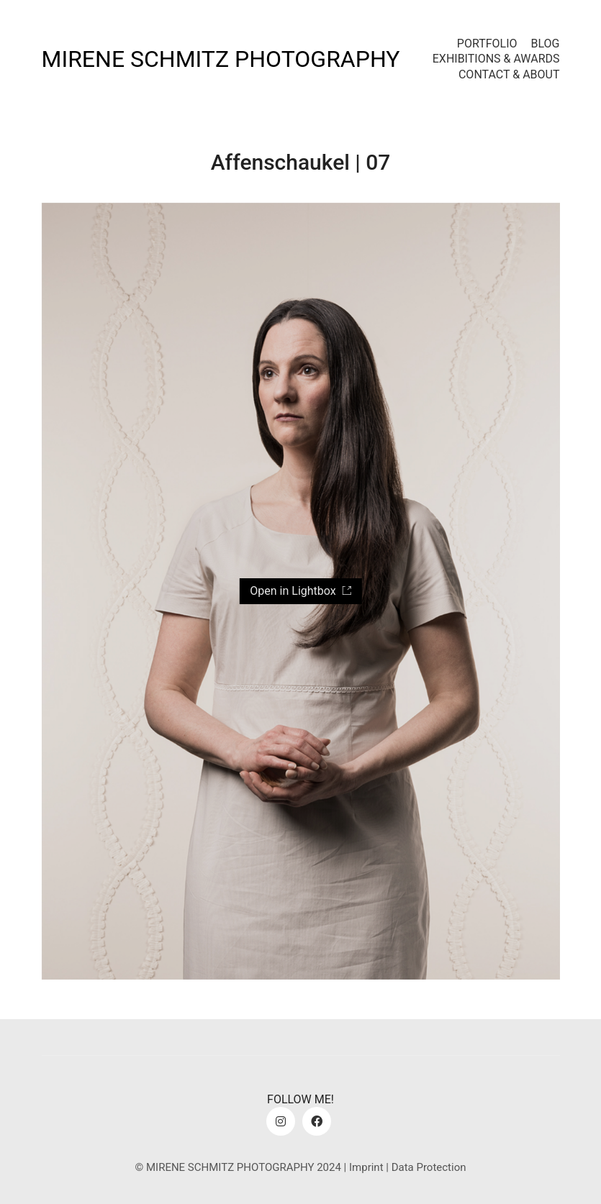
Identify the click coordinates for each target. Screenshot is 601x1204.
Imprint (366, 1167)
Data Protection (429, 1167)
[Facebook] (316, 1121)
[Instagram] (280, 1121)
